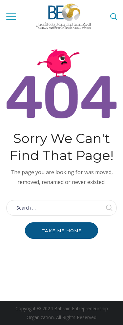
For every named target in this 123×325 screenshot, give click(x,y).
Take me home (62, 230)
